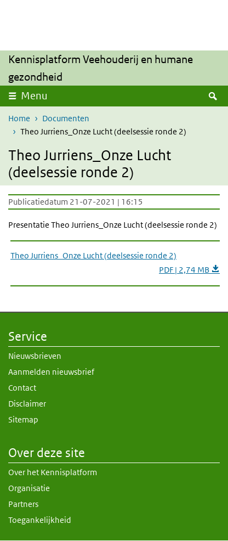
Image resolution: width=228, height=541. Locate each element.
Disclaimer (27, 403)
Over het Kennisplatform (52, 472)
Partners (23, 504)
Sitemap (23, 419)
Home (19, 118)
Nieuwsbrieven (34, 356)
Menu (34, 95)
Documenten (65, 118)
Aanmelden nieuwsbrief (51, 372)
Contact (22, 387)
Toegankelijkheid (39, 520)
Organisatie (29, 488)
